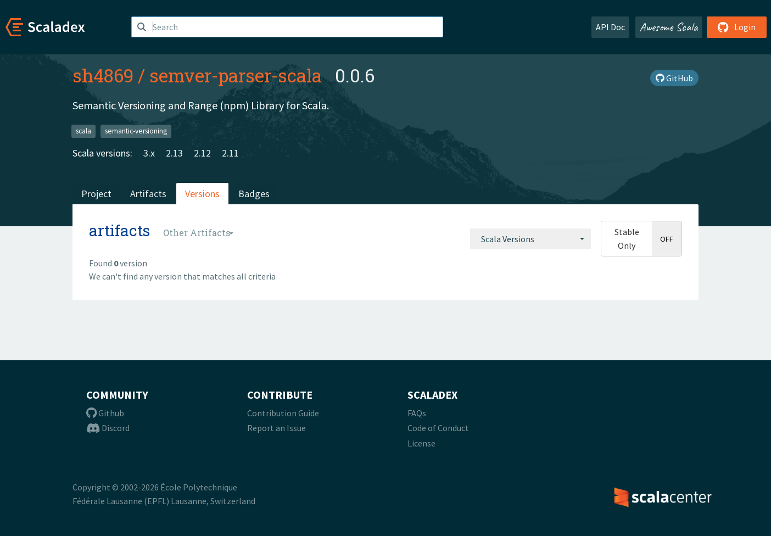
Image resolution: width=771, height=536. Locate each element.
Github (105, 412)
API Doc (610, 26)
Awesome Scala (669, 27)
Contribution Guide (283, 412)
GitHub (674, 77)
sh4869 (102, 75)
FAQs (416, 412)
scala (83, 131)
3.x (149, 153)
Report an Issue (276, 427)
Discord (108, 427)
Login (737, 26)
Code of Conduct (438, 427)
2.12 (202, 153)
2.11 (230, 153)
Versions (202, 193)
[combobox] (530, 238)
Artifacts (148, 193)
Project (96, 193)
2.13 (174, 153)
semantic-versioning (136, 131)
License (421, 443)
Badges (254, 193)
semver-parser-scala (235, 75)
